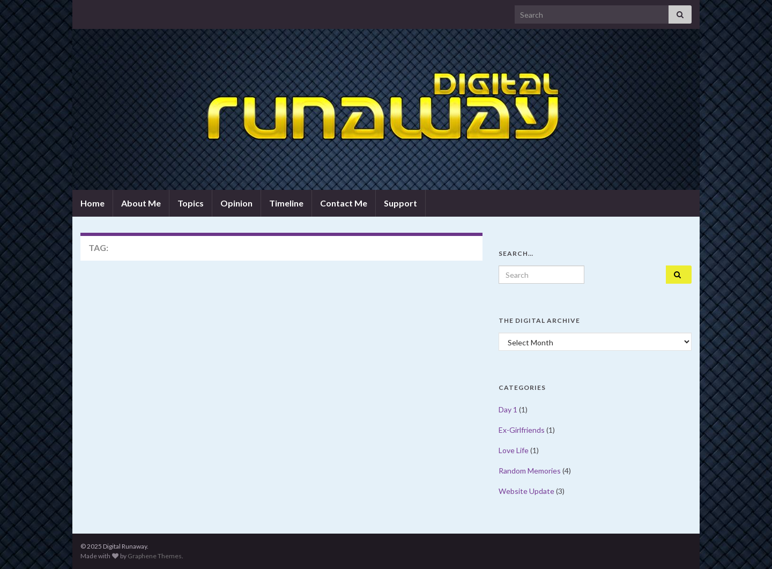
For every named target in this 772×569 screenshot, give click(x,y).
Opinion (236, 203)
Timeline (286, 203)
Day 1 (508, 409)
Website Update (526, 491)
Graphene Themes (155, 556)
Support (400, 203)
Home (92, 203)
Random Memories (530, 470)
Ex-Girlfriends (522, 429)
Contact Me (343, 203)
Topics (190, 203)
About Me (141, 203)
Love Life (514, 450)
